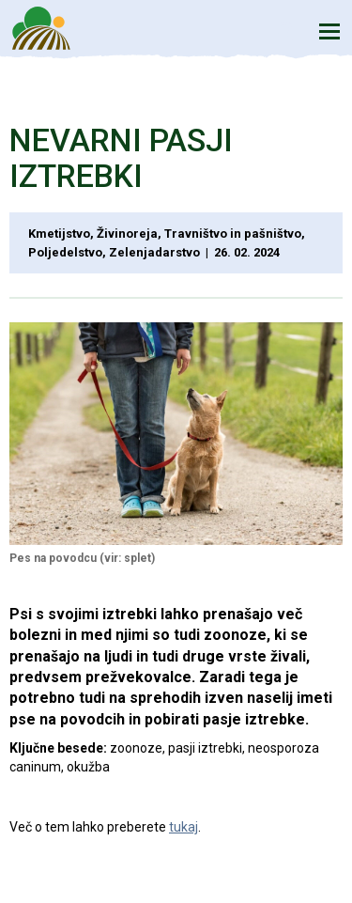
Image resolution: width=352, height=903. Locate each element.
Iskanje (286, 30)
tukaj (183, 826)
